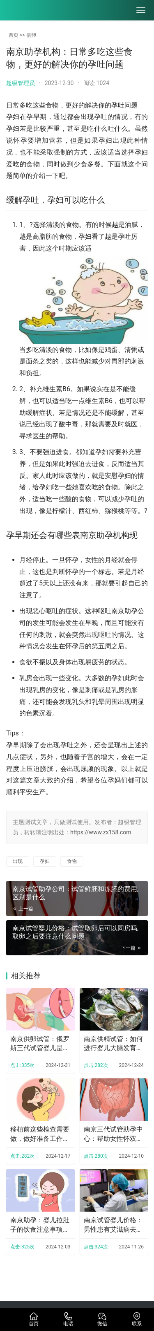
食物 (72, 861)
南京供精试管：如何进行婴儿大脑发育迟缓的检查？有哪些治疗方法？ (113, 1044)
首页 (13, 35)
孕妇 (45, 861)
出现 (18, 861)
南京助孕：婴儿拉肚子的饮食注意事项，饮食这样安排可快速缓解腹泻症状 (39, 1225)
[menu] (141, 10)
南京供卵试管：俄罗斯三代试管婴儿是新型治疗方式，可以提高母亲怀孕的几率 (39, 1044)
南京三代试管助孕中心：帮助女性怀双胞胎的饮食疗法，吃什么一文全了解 (113, 1134)
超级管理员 (20, 83)
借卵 (31, 35)
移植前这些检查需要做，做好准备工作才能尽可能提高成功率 (39, 1134)
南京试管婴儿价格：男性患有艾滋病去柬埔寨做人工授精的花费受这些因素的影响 (113, 1225)
